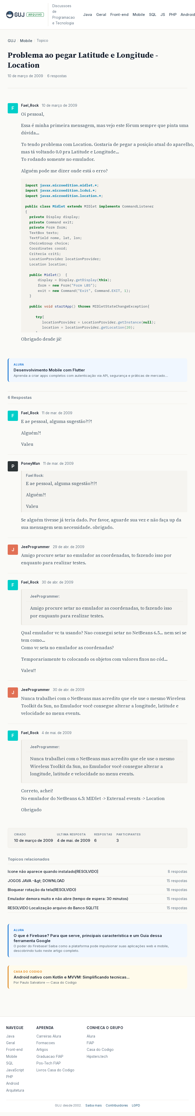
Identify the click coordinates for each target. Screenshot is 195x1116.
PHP (173, 14)
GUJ (12, 40)
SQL (152, 14)
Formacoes (45, 1043)
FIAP (90, 1043)
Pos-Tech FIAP (48, 1063)
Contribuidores (117, 1105)
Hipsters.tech (97, 1056)
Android (12, 1083)
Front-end (14, 1050)
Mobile (139, 14)
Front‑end (119, 14)
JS (162, 14)
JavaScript (15, 1070)
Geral (101, 14)
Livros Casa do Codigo (55, 1070)
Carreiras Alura (48, 1036)
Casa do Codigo (100, 1050)
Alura (91, 1036)
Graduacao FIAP (49, 1056)
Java (87, 14)
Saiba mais (93, 1105)
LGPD (136, 1105)
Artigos (42, 1050)
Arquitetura (15, 1090)
